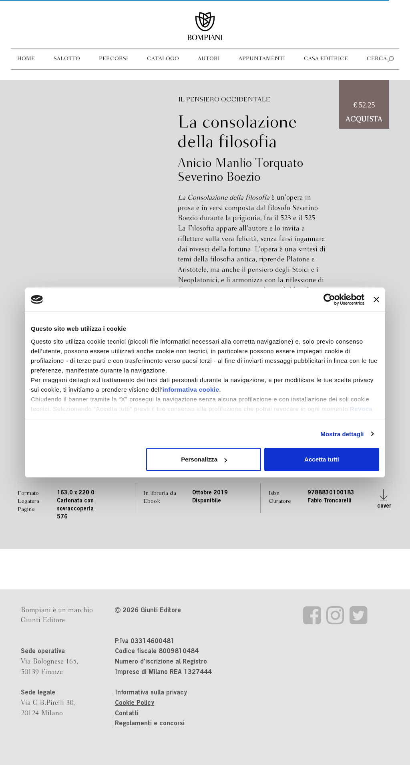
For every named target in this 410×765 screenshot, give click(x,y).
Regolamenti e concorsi (150, 723)
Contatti (127, 713)
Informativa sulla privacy (151, 693)
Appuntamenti (262, 58)
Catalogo (163, 58)
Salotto (67, 58)
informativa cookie (191, 389)
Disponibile (206, 501)
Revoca (361, 408)
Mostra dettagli (342, 434)
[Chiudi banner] (376, 299)
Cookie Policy (134, 703)
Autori (209, 58)
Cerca (377, 58)
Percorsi (113, 58)
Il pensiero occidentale (224, 100)
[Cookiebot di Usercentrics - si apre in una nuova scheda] (329, 299)
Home (26, 58)
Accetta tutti (321, 459)
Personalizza (204, 459)
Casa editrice (326, 58)
